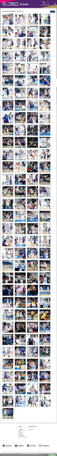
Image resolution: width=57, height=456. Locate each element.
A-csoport (31, 429)
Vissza (52, 11)
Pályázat (21, 433)
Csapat (21, 429)
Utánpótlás (22, 430)
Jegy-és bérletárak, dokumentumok (23, 435)
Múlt (20, 431)
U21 (30, 430)
